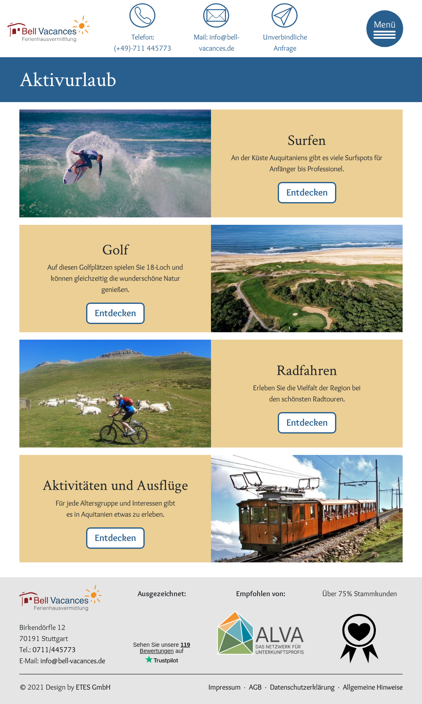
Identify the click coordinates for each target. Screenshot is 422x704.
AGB (255, 687)
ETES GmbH (93, 687)
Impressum (225, 687)
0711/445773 (54, 649)
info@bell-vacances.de (72, 660)
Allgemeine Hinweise (373, 687)
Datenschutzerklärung (302, 687)
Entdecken (307, 192)
